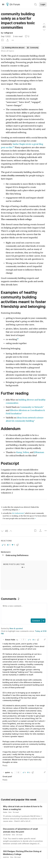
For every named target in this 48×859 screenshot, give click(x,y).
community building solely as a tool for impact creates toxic (18, 21)
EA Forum (13, 5)
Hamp (19, 452)
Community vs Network (31, 407)
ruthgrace (8, 33)
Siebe (5, 812)
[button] (3, 544)
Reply (5, 765)
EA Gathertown (18, 513)
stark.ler (6, 857)
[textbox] (23, 611)
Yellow (26, 452)
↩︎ (19, 510)
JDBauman (39, 452)
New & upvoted (16, 628)
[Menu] (3, 4)
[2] (18, 339)
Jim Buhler (7, 835)
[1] (13, 147)
